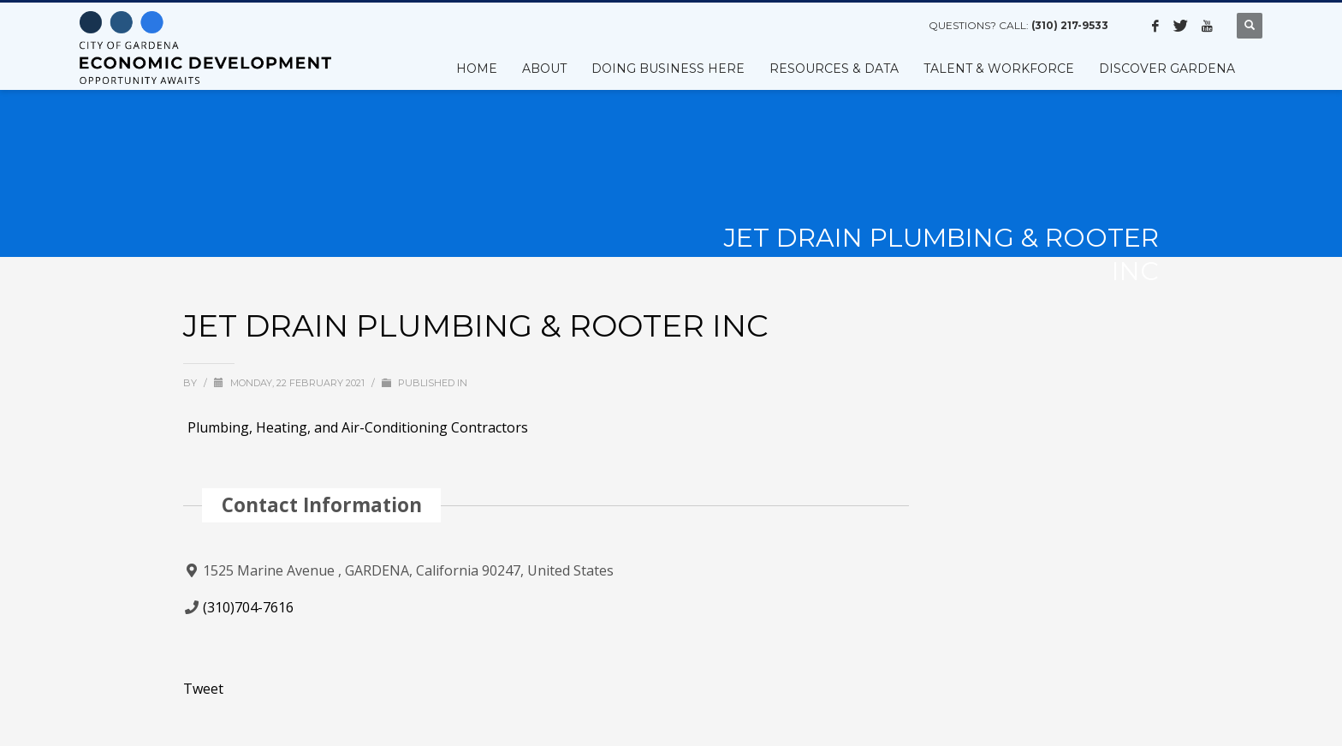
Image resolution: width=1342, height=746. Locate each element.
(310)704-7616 (248, 607)
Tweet (203, 688)
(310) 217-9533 (1069, 25)
